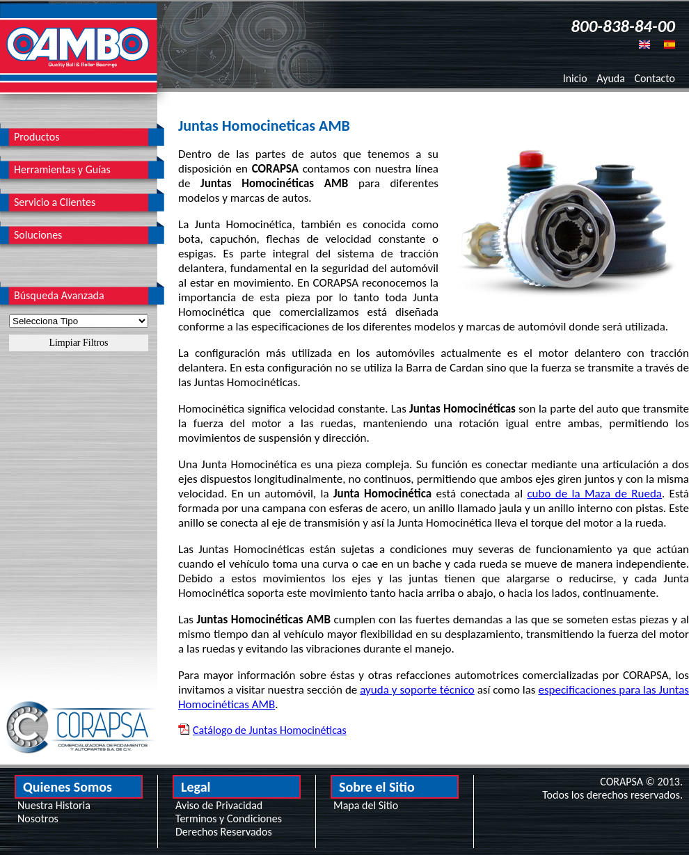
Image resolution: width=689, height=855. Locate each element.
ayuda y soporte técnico (417, 689)
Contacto (655, 78)
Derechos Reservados (223, 831)
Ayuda (610, 78)
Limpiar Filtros (78, 342)
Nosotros (37, 818)
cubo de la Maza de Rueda (594, 493)
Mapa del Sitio (365, 805)
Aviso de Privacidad (218, 805)
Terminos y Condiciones (228, 818)
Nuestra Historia (53, 805)
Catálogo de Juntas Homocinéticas (270, 730)
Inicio (575, 78)
